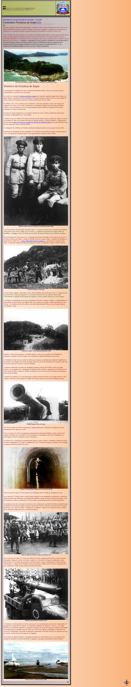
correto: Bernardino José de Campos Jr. (33, 241)
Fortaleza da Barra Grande (28, 96)
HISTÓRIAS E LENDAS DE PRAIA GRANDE (18, 20)
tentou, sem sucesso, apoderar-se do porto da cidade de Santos (32, 122)
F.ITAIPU (39, 20)
